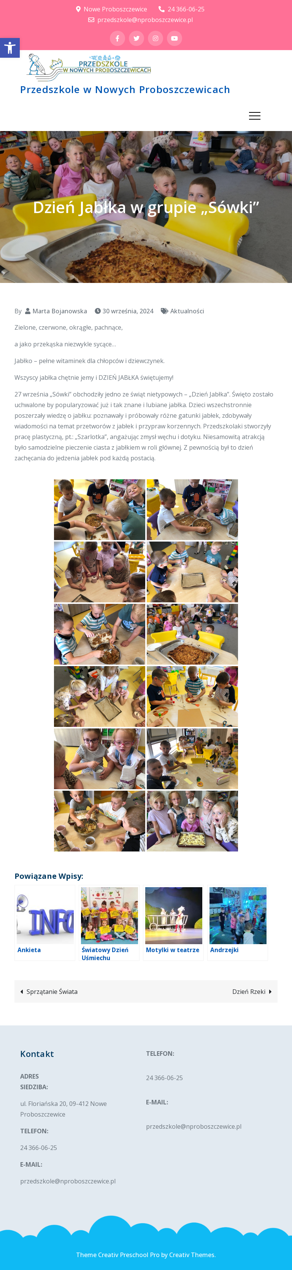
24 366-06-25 (182, 9)
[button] (10, 48)
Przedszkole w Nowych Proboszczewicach (125, 89)
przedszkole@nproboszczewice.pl (140, 20)
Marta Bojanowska (59, 311)
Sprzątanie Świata (52, 991)
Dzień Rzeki (248, 991)
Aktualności (187, 311)
